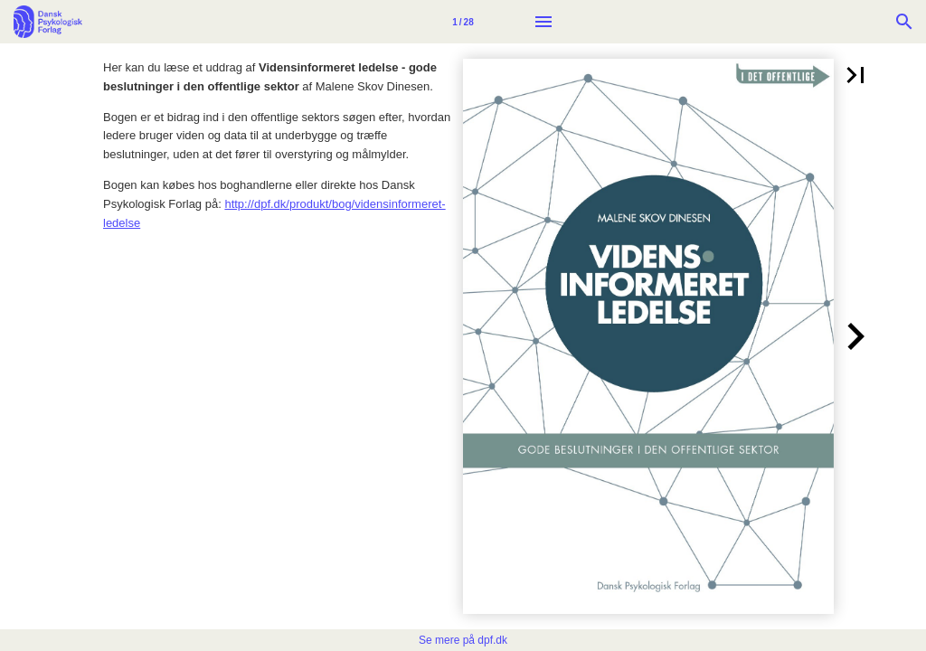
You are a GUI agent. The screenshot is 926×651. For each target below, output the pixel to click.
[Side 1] (463, 21)
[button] (855, 75)
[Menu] (543, 21)
